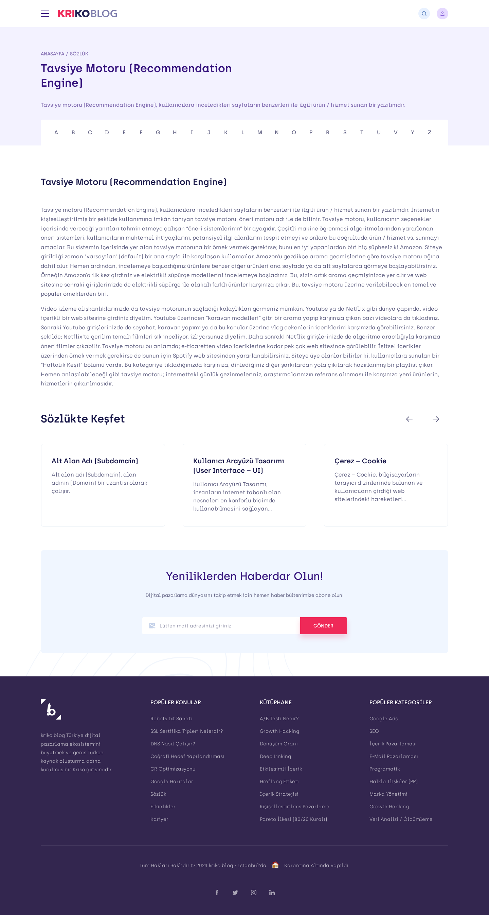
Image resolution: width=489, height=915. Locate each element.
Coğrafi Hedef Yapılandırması (187, 756)
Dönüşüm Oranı (279, 744)
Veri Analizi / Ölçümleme (401, 819)
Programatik (384, 769)
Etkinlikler (163, 807)
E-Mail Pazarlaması (393, 756)
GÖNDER (323, 626)
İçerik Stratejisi (279, 794)
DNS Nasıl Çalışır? (172, 744)
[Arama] (424, 13)
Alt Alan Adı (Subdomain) (95, 461)
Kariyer (159, 819)
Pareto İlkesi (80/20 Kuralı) (293, 819)
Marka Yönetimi (388, 794)
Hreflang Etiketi (279, 781)
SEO (374, 731)
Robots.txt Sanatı (171, 719)
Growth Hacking (279, 731)
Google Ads (383, 719)
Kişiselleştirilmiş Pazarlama (295, 807)
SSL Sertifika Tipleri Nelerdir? (186, 731)
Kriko (79, 770)
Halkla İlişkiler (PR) (393, 781)
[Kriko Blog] (87, 13)
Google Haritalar (171, 781)
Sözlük (79, 54)
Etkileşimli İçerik (281, 769)
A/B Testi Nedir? (279, 719)
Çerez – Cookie (360, 461)
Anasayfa (52, 54)
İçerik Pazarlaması (393, 744)
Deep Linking (275, 756)
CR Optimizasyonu (173, 769)
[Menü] (45, 13)
